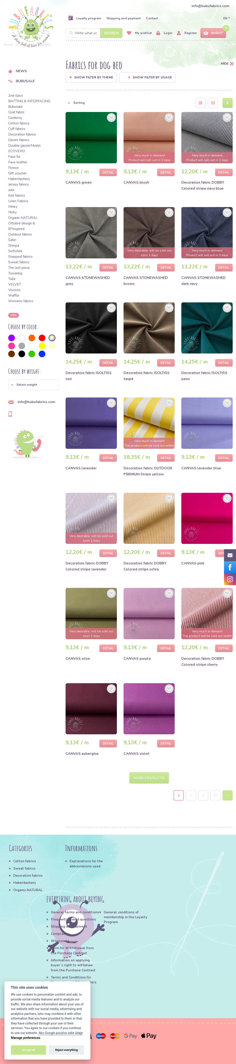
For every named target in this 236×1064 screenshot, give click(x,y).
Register (187, 33)
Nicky (12, 212)
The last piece (19, 267)
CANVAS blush (136, 182)
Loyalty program (84, 18)
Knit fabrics (16, 195)
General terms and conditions (75, 912)
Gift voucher (17, 173)
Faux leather (17, 162)
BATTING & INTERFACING (29, 101)
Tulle (12, 278)
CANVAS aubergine (82, 753)
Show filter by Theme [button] (93, 77)
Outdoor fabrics (20, 234)
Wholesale (60, 941)
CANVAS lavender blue (201, 468)
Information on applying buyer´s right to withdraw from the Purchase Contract (73, 965)
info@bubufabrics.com (210, 6)
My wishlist (139, 33)
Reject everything (66, 1050)
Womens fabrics (20, 301)
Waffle (13, 295)
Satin (12, 240)
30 (215, 795)
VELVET (14, 284)
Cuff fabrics (16, 128)
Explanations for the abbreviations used (86, 863)
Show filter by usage (150, 77)
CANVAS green (79, 182)
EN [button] (225, 18)
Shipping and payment (123, 18)
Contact (152, 18)
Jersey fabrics (18, 184)
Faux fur (14, 156)
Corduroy (15, 117)
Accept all (28, 1050)
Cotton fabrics (19, 123)
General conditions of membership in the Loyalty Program (125, 917)
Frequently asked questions (73, 919)
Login (164, 33)
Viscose (14, 289)
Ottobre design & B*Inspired (21, 226)
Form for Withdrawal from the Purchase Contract (72, 950)
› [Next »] (227, 795)
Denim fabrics (18, 140)
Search (111, 33)
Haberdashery (19, 178)
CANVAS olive (78, 658)
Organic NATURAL (23, 217)
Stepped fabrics (20, 256)
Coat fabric (16, 112)
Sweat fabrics (18, 262)
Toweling (15, 273)
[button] (33, 385)
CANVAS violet (137, 753)
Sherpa (13, 245)
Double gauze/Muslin (24, 145)
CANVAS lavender (81, 468)
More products (149, 778)
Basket (213, 33)
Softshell (15, 251)
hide (13, 315)
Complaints (60, 934)
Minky (12, 206)
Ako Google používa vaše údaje (60, 1033)
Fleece (13, 167)
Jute (11, 190)
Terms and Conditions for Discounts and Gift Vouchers (73, 980)
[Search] (94, 33)
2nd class (15, 95)
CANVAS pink (192, 563)
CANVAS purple (137, 658)
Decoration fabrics (22, 134)
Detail (108, 172)
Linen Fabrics (18, 201)
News (17, 71)
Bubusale (21, 81)
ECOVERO (16, 151)
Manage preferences (25, 1038)
